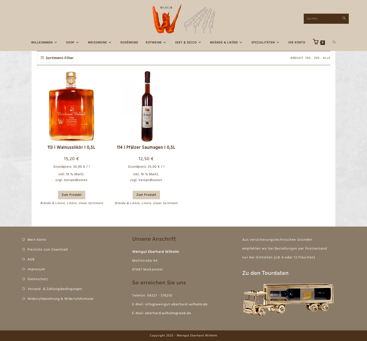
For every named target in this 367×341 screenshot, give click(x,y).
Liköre (71, 203)
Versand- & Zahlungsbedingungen (55, 289)
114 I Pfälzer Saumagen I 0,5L (146, 147)
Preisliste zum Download (48, 249)
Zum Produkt (71, 195)
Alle (326, 58)
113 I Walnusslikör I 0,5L (71, 147)
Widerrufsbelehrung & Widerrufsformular (61, 299)
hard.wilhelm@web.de (172, 313)
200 (317, 58)
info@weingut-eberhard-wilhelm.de (176, 304)
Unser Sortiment (90, 203)
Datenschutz (38, 279)
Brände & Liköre (52, 203)
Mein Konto (37, 239)
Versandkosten (76, 180)
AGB (31, 259)
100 (308, 58)
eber (149, 313)
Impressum (36, 269)
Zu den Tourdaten (265, 273)
